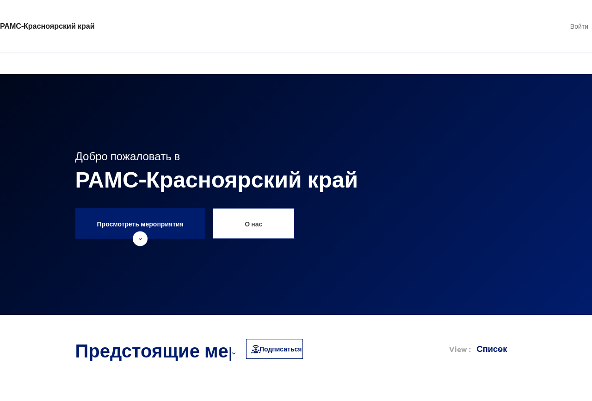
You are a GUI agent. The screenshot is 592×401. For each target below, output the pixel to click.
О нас (253, 223)
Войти (579, 26)
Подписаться (276, 348)
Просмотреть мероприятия (140, 228)
